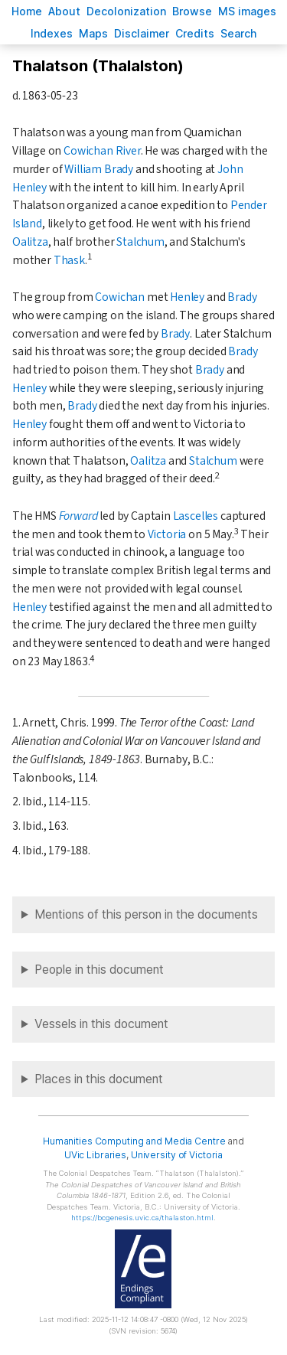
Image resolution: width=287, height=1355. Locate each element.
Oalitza (30, 241)
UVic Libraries (95, 1155)
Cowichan (120, 297)
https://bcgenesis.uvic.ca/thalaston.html (142, 1217)
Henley (187, 297)
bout (64, 11)
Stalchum (140, 241)
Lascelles (195, 516)
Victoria (167, 534)
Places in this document (98, 1079)
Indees (52, 33)
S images (247, 11)
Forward (78, 516)
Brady (241, 297)
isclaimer (141, 33)
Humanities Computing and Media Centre (134, 1141)
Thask (69, 260)
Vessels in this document (101, 1024)
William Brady (98, 169)
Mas (93, 33)
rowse (192, 11)
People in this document (99, 969)
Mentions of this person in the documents (146, 914)
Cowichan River (102, 150)
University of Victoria (177, 1155)
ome (26, 11)
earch (238, 33)
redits (194, 33)
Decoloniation (126, 11)
